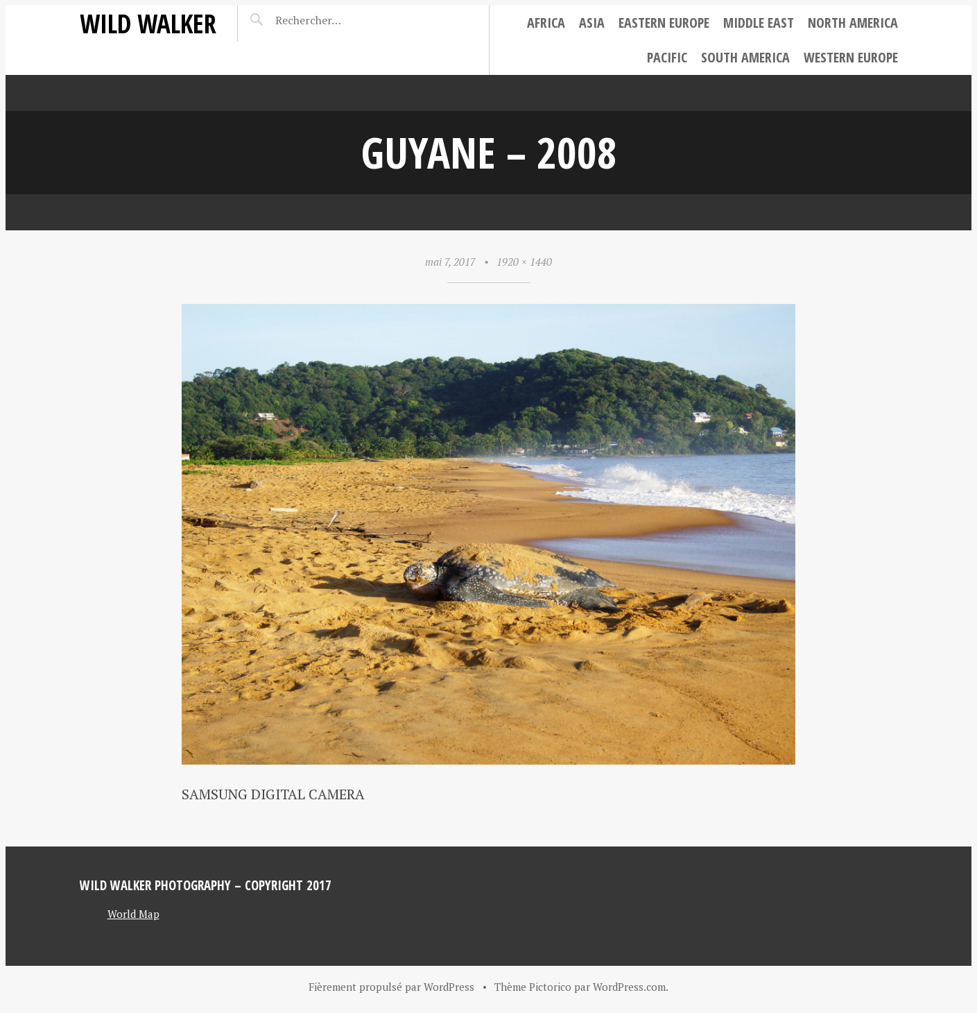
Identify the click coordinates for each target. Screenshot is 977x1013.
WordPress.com (629, 987)
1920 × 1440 (524, 262)
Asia (592, 22)
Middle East (758, 22)
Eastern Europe (664, 22)
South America (745, 57)
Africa (546, 22)
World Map (133, 914)
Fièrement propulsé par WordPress (391, 987)
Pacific (667, 57)
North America (853, 22)
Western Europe (851, 57)
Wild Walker (148, 23)
